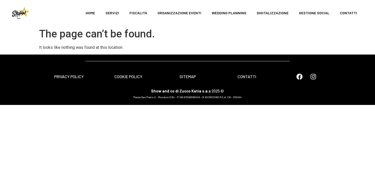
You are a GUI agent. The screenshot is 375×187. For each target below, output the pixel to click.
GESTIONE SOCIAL (314, 13)
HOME (90, 13)
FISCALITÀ (138, 13)
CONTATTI (348, 13)
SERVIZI (112, 13)
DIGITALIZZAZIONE (273, 13)
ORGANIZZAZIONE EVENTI (179, 13)
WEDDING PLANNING (229, 13)
